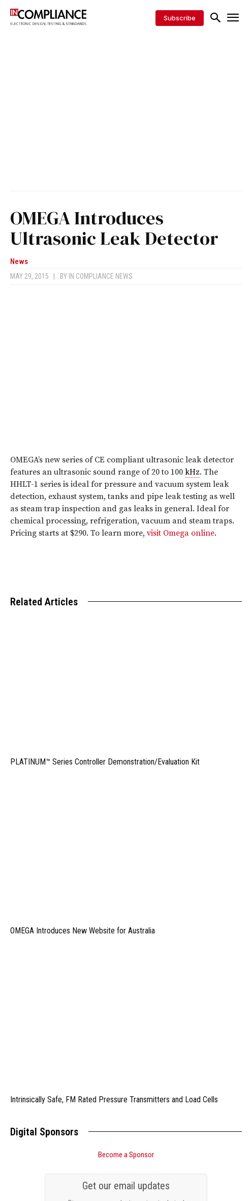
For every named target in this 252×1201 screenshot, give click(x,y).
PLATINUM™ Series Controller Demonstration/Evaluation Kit (105, 762)
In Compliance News (101, 276)
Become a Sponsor (126, 1154)
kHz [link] (192, 472)
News (19, 262)
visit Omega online (180, 533)
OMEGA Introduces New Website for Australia (82, 930)
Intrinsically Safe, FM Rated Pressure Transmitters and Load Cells (114, 1099)
